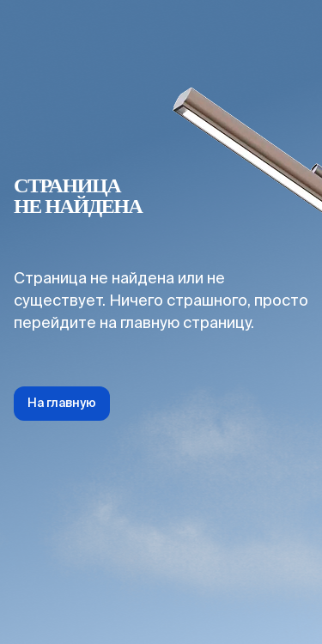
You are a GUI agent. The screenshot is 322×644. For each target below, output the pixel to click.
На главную (61, 404)
